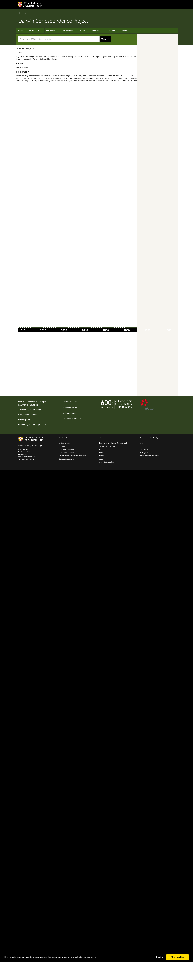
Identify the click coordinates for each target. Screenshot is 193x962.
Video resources (70, 413)
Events (101, 456)
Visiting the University (107, 446)
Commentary (67, 31)
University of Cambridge (30, 410)
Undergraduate (64, 443)
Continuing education (66, 453)
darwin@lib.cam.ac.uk (28, 405)
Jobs (101, 459)
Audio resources (70, 407)
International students (67, 449)
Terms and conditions (26, 459)
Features (143, 446)
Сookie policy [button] (90, 957)
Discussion (144, 449)
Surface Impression (37, 425)
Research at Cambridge (149, 438)
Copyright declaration (27, 415)
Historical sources (70, 402)
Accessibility (22, 454)
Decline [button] (159, 957)
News (101, 453)
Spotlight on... (145, 453)
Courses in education (66, 459)
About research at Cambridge (150, 456)
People (82, 31)
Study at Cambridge (67, 438)
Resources (110, 31)
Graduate (62, 446)
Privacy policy (24, 420)
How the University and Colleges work (113, 443)
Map (100, 449)
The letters (50, 31)
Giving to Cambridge (106, 462)
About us (125, 31)
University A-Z (23, 449)
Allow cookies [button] (177, 957)
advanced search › (144, 39)
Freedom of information (26, 457)
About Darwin (33, 31)
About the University (108, 438)
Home (19, 13)
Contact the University (26, 452)
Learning (95, 31)
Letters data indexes (72, 419)
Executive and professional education (72, 456)
